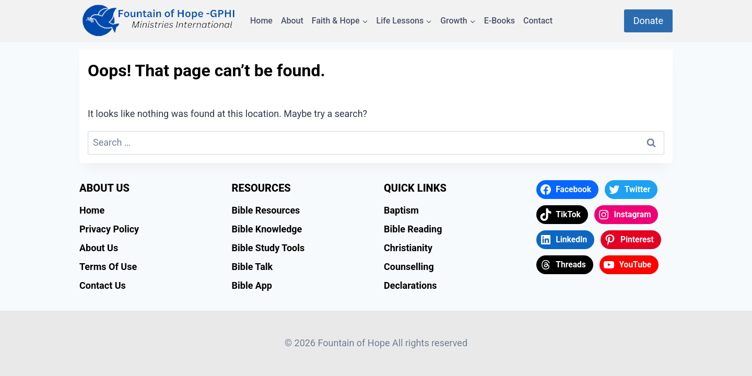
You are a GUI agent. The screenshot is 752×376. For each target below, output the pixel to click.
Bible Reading (413, 229)
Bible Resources (266, 210)
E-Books (499, 21)
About (292, 21)
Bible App (252, 285)
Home (261, 21)
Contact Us (102, 285)
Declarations (410, 285)
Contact (538, 21)
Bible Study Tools (268, 247)
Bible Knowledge (267, 229)
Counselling (409, 266)
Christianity (408, 247)
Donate (648, 20)
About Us (98, 247)
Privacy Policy (109, 229)
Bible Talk (252, 266)
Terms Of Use (108, 266)
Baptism (401, 210)
